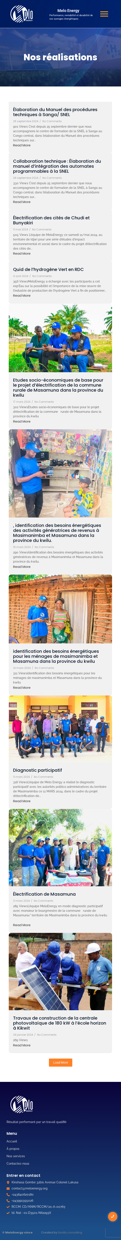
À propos (13, 1148)
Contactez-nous (18, 1163)
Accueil (12, 1141)
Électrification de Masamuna (44, 894)
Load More (60, 1062)
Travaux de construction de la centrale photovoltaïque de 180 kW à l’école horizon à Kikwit (59, 1023)
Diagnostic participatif (37, 770)
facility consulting (70, 1232)
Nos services (16, 1156)
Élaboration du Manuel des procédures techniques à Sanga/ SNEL (55, 112)
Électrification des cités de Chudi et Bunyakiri (51, 220)
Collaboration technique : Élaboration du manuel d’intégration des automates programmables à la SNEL (57, 166)
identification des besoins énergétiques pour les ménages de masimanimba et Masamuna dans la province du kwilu (56, 656)
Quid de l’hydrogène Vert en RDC (48, 269)
